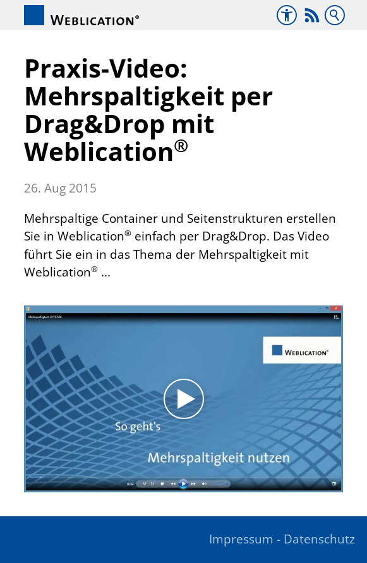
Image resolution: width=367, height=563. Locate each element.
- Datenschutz (316, 539)
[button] (312, 15)
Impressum (241, 539)
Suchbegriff (335, 15)
